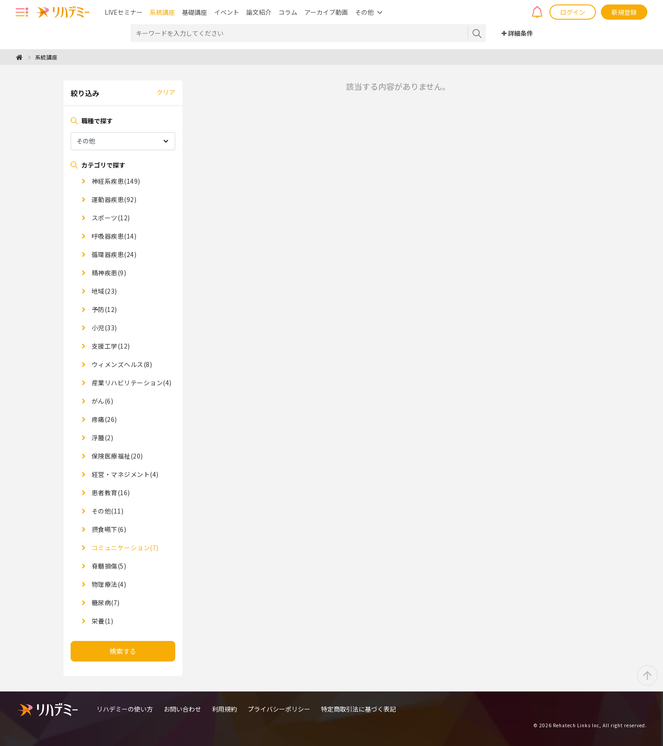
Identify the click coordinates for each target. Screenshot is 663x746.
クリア (165, 92)
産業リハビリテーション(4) (131, 382)
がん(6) (101, 400)
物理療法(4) (108, 584)
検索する (123, 651)
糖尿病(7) (105, 602)
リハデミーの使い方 (125, 708)
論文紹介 (258, 12)
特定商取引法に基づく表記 (358, 708)
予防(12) (103, 309)
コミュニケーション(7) (124, 547)
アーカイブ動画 (326, 12)
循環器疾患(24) (113, 254)
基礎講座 (194, 12)
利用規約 (224, 708)
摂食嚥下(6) (108, 529)
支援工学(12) (110, 345)
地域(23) (103, 291)
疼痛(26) (103, 419)
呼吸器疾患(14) (113, 236)
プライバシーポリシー (279, 708)
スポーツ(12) (110, 217)
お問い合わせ (182, 708)
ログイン (572, 12)
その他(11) (106, 510)
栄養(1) (101, 620)
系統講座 (162, 12)
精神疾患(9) (108, 272)
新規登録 (624, 12)
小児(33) (103, 327)
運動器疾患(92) (113, 199)
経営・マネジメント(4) (124, 474)
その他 (364, 12)
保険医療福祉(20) (116, 455)
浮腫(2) (101, 437)
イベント (226, 12)
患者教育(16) (110, 492)
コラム (288, 12)
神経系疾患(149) (115, 181)
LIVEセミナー (124, 12)
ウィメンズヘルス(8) (121, 364)
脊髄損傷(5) (108, 565)
